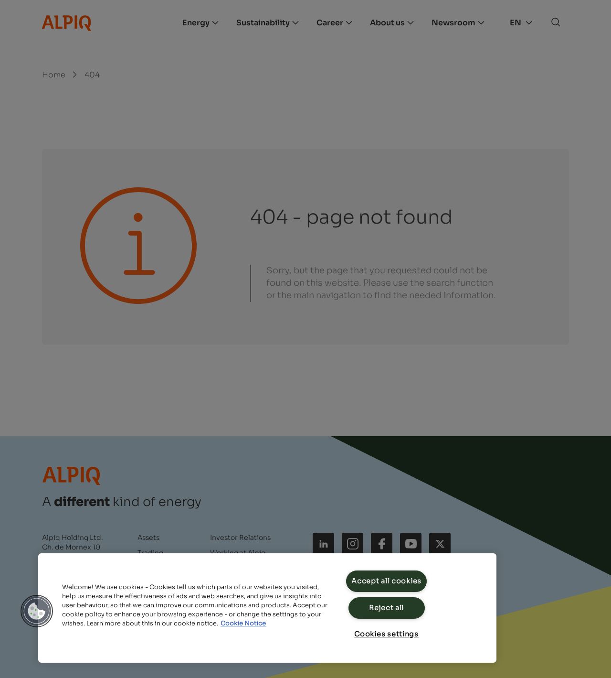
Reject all (386, 607)
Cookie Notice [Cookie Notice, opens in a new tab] (243, 623)
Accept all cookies (386, 581)
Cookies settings (386, 634)
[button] (36, 611)
